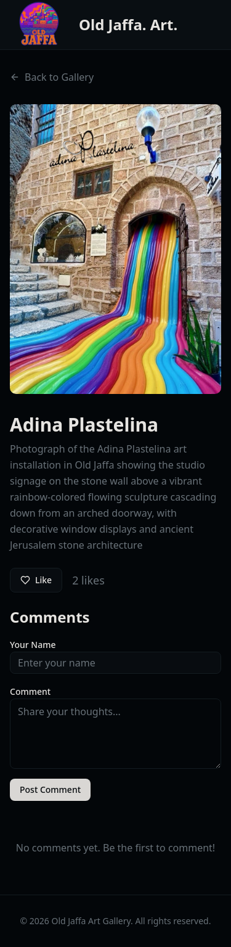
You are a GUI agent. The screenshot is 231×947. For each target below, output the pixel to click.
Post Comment (50, 789)
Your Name (33, 644)
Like (36, 580)
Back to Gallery (52, 77)
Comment (30, 691)
